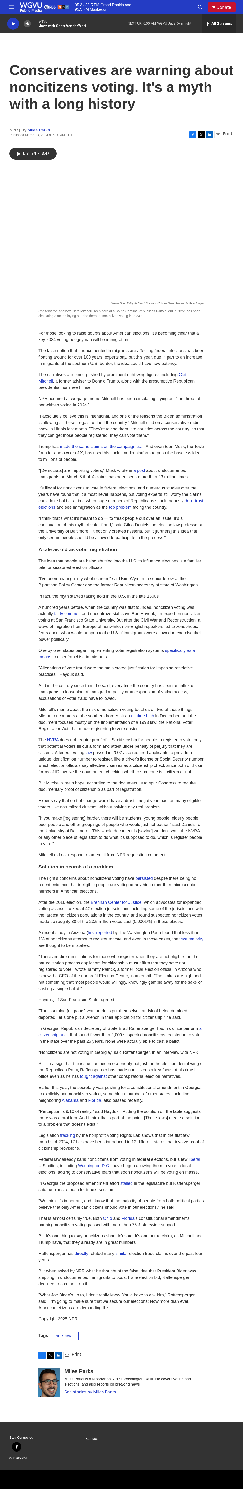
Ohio (107, 1218)
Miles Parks (39, 130)
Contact (92, 1439)
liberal (194, 1159)
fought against (93, 1076)
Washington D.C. (94, 1165)
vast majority (191, 939)
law (88, 752)
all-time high (142, 716)
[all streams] (219, 23)
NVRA (53, 740)
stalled (126, 1183)
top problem (120, 507)
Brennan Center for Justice (116, 902)
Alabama (70, 1100)
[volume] (27, 23)
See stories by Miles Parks (90, 1392)
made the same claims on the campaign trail (101, 446)
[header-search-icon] (200, 7)
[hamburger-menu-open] (11, 7)
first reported (100, 932)
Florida (94, 1100)
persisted (144, 878)
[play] (13, 24)
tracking (67, 1135)
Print (227, 133)
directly (81, 1253)
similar (122, 1253)
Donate (223, 7)
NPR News (65, 1336)
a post (139, 470)
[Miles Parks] (49, 1382)
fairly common (67, 613)
